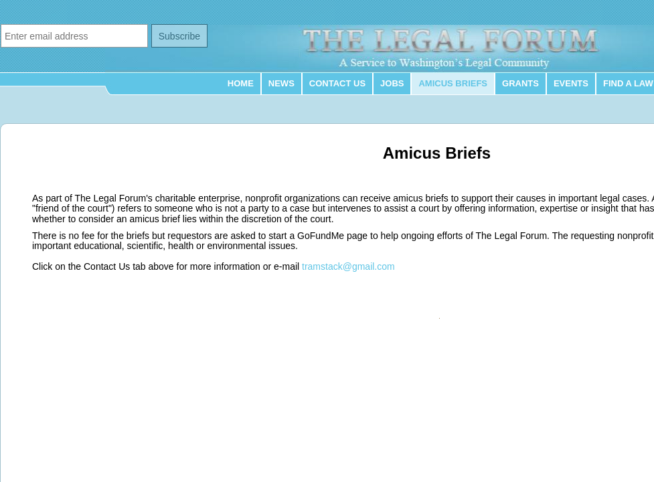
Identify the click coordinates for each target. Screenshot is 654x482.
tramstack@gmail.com (348, 266)
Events (571, 83)
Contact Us (337, 83)
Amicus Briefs (452, 83)
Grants (520, 83)
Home (241, 83)
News (281, 83)
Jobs (392, 83)
